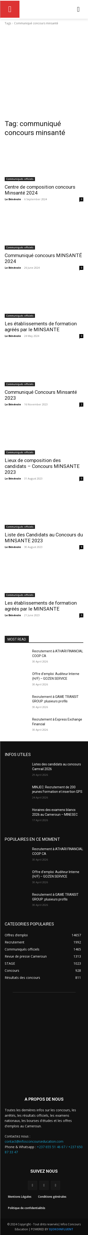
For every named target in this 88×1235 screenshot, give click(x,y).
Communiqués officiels (20, 179)
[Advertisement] (44, 72)
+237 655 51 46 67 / (52, 1147)
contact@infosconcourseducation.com (34, 1141)
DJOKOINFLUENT (61, 1229)
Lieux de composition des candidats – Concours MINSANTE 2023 (42, 466)
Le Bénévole (13, 199)
